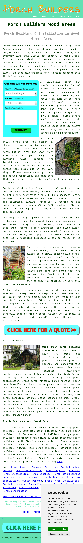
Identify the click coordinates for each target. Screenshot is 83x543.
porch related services (52, 411)
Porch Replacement (14, 484)
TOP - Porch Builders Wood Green (24, 496)
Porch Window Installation (38, 477)
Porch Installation (29, 470)
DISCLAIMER (73, 17)
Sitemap (5, 519)
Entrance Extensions (45, 467)
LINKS (43, 17)
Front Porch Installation (62, 481)
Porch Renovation (40, 484)
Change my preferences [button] (59, 534)
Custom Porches (32, 481)
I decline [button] (62, 529)
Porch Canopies (41, 474)
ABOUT (52, 17)
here (59, 461)
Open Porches (62, 484)
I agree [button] (52, 529)
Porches (7, 470)
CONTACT (61, 17)
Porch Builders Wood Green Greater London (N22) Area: (41, 46)
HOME (35, 17)
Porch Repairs (20, 467)
